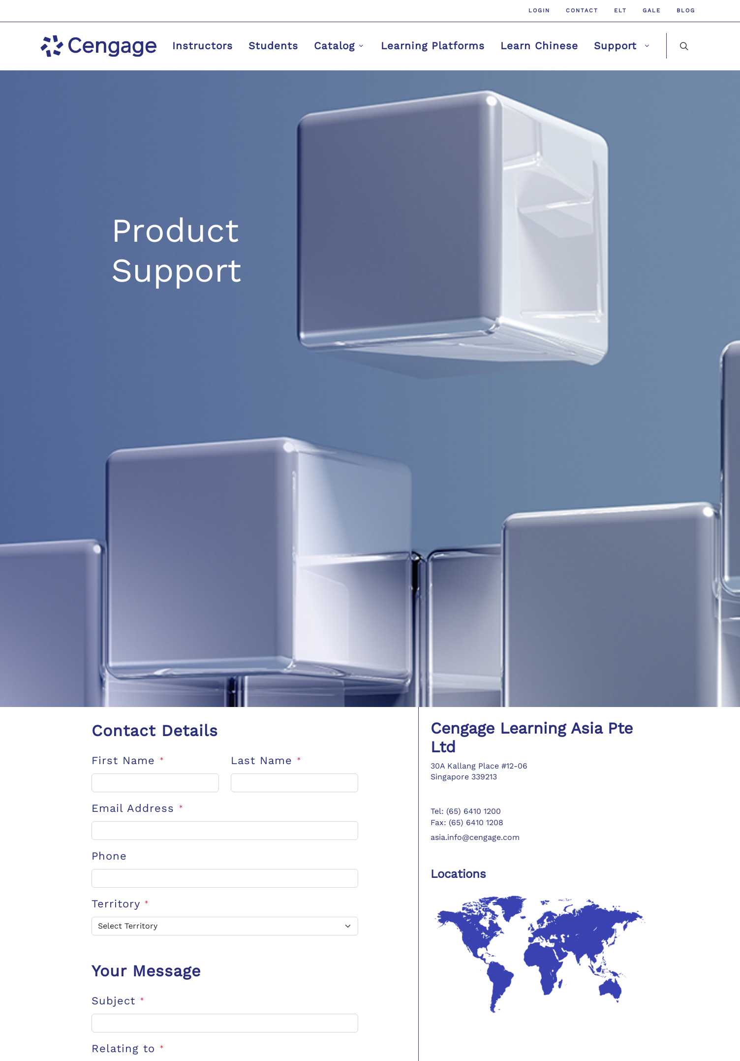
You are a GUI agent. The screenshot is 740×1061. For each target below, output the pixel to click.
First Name (128, 760)
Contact (582, 10)
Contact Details (155, 730)
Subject (118, 1001)
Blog (686, 10)
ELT (620, 10)
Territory (120, 904)
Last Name (266, 760)
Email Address (137, 808)
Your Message (146, 971)
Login (539, 10)
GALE (652, 10)
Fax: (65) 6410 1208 (467, 822)
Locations (458, 874)
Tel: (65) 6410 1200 (466, 811)
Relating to (128, 1048)
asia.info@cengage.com (475, 837)
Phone (109, 856)
